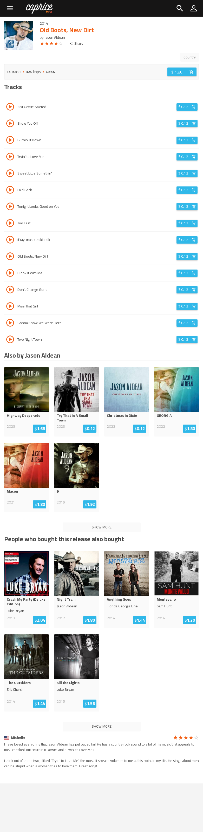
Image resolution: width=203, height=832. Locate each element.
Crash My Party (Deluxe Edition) (26, 601)
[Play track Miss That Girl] (10, 307)
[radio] (42, 44)
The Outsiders (19, 682)
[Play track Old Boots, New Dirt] (10, 257)
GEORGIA (164, 415)
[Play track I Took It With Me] (10, 273)
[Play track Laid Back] (10, 190)
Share (76, 43)
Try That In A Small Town (72, 417)
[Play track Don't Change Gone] (10, 290)
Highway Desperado (23, 415)
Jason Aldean (54, 37)
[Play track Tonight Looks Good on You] (10, 207)
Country (190, 57)
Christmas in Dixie (122, 415)
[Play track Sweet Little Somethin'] (10, 174)
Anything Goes (119, 599)
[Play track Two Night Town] (10, 340)
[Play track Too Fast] (10, 224)
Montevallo (166, 599)
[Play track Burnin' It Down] (10, 140)
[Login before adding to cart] (182, 72)
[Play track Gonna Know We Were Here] (10, 323)
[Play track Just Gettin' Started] (10, 107)
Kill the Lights (68, 682)
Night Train (66, 599)
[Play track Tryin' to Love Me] (10, 157)
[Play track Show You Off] (10, 124)
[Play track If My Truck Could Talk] (10, 240)
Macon (12, 491)
